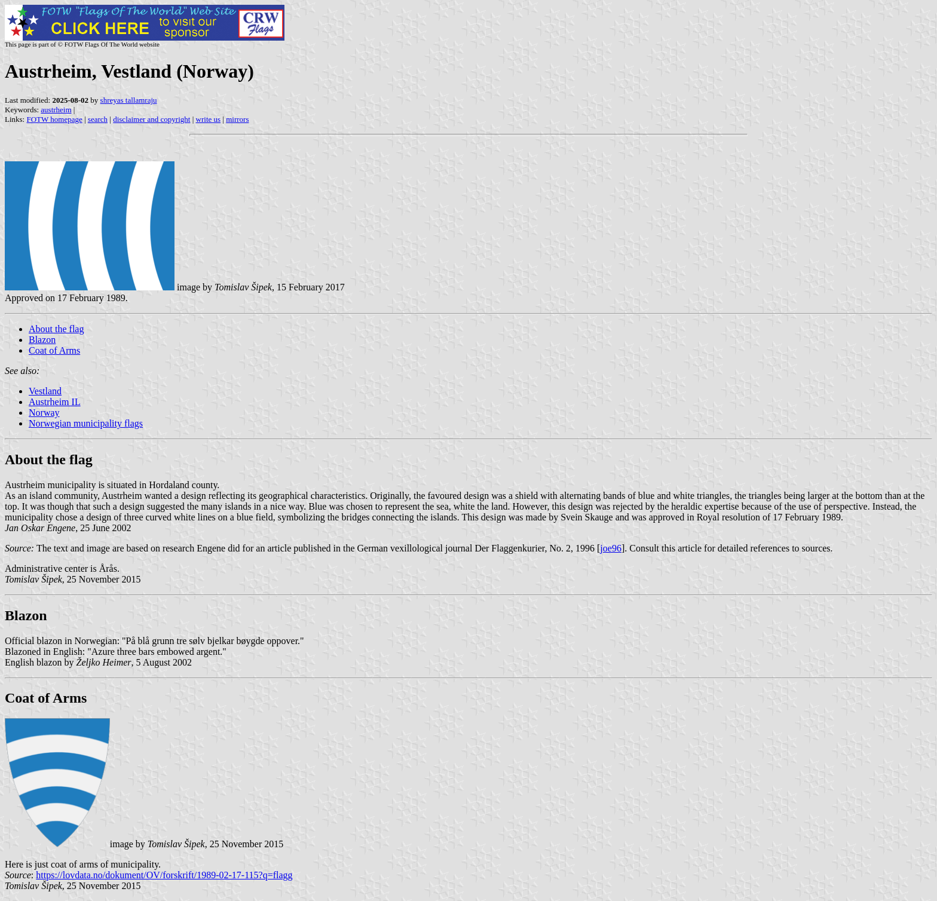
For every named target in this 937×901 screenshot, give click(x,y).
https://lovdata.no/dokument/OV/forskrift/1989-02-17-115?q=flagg (164, 875)
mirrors (237, 119)
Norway (44, 412)
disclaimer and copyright (151, 119)
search (98, 119)
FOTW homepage (54, 119)
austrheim (56, 109)
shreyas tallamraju (128, 100)
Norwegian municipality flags (86, 423)
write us (208, 119)
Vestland (45, 391)
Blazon (42, 340)
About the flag (56, 329)
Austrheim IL (55, 402)
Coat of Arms (54, 350)
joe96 (610, 548)
